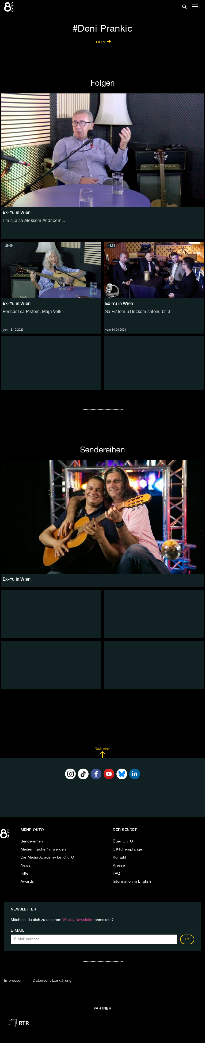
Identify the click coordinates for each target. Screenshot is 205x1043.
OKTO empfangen (129, 849)
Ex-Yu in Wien (17, 303)
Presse (119, 865)
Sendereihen (32, 841)
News (26, 865)
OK (187, 939)
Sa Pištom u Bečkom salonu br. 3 (137, 312)
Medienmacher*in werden (43, 849)
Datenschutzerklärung (52, 980)
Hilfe (24, 873)
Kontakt (119, 857)
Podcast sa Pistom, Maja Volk (32, 312)
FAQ (116, 873)
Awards (27, 881)
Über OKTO (123, 841)
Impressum (14, 980)
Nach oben (102, 752)
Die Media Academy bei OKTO (47, 857)
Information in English (132, 881)
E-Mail (17, 930)
